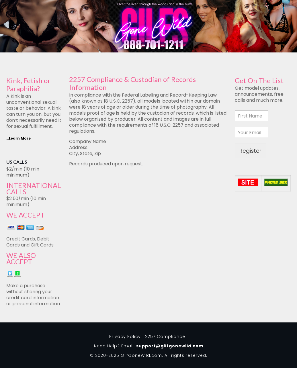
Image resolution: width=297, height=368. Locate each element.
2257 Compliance (165, 336)
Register (250, 151)
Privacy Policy (125, 336)
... (18, 138)
